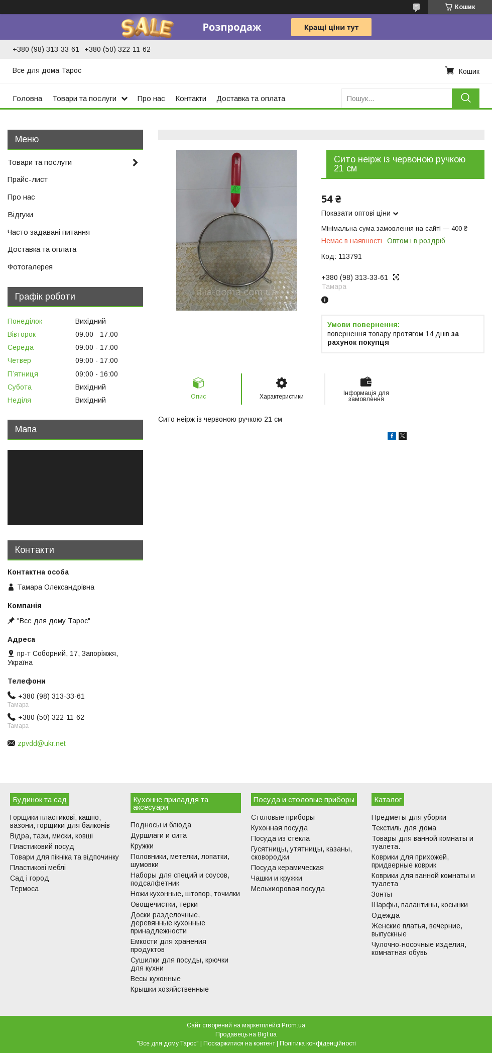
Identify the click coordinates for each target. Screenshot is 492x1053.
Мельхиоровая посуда (288, 889)
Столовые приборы (283, 817)
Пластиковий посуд (42, 846)
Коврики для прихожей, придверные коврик (410, 861)
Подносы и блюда (161, 825)
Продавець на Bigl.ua (246, 1034)
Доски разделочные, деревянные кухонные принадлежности (168, 923)
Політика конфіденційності (318, 1043)
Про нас (151, 98)
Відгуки (20, 214)
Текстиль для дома (404, 828)
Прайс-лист (28, 179)
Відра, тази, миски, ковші (51, 836)
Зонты (382, 894)
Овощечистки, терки (164, 904)
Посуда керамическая (287, 868)
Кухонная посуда (279, 828)
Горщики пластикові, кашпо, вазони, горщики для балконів (60, 821)
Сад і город (29, 878)
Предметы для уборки (409, 817)
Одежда (386, 915)
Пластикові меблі (38, 868)
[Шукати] (465, 98)
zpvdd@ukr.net (42, 743)
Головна (27, 98)
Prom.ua (293, 1025)
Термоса (24, 889)
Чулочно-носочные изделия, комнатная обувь (419, 948)
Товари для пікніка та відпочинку (64, 857)
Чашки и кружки (276, 878)
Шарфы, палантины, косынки (420, 905)
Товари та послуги (84, 98)
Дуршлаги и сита (159, 835)
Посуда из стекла (280, 838)
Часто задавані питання (49, 232)
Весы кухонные (156, 979)
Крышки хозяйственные (170, 989)
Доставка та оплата (250, 98)
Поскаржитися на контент (239, 1043)
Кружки (142, 846)
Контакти (190, 98)
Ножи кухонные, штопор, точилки (185, 894)
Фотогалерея (30, 266)
